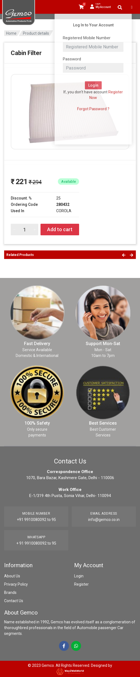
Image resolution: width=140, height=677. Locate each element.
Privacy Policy (16, 584)
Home (11, 33)
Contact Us (13, 601)
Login (79, 576)
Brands (10, 592)
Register (81, 584)
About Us (12, 576)
